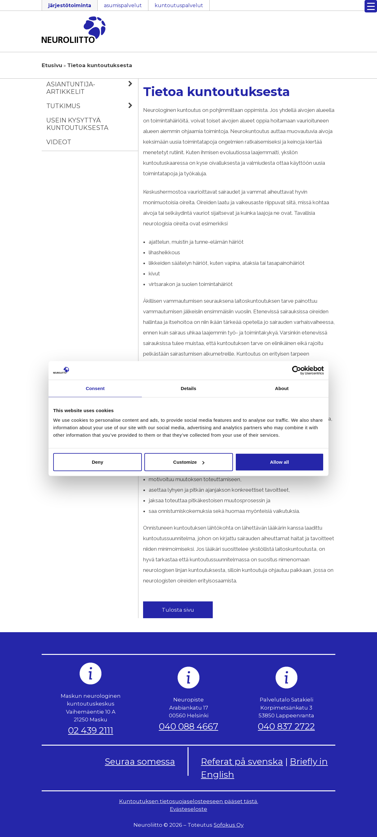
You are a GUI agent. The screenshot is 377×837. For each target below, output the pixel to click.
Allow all (279, 462)
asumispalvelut (123, 5)
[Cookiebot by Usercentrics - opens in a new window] (296, 370)
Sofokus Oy (229, 825)
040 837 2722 (286, 726)
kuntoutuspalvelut (179, 5)
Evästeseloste (188, 809)
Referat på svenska (242, 761)
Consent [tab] (95, 388)
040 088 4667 (188, 726)
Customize (188, 462)
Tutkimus (92, 106)
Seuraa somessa (140, 761)
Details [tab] (188, 388)
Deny (97, 462)
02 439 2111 (90, 730)
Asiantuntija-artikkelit (92, 87)
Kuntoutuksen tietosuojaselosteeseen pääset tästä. (188, 801)
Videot (58, 142)
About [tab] (282, 388)
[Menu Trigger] (371, 6)
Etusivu (52, 65)
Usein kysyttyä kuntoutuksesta (77, 124)
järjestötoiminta (69, 5)
